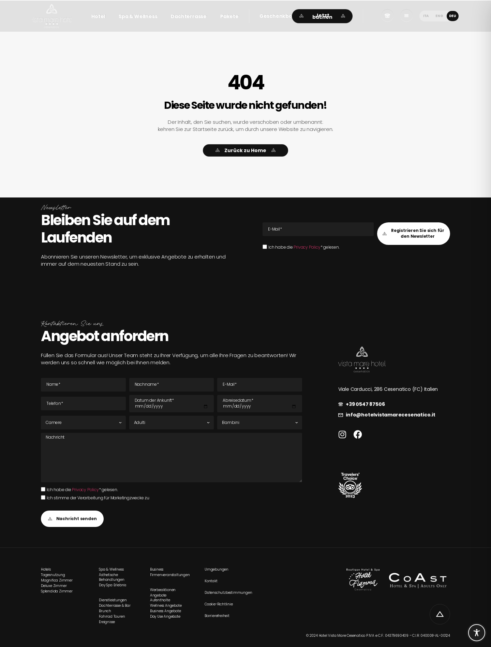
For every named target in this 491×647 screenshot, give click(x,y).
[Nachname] (171, 385)
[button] (280, 16)
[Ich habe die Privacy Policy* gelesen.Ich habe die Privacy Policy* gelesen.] (265, 247)
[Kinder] (259, 422)
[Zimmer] (83, 422)
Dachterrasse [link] (189, 16)
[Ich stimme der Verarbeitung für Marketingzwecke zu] (43, 497)
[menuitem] (426, 15)
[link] (52, 16)
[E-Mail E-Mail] (318, 229)
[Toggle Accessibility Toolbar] (476, 632)
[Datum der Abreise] (259, 404)
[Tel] (83, 403)
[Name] (83, 385)
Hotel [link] (98, 16)
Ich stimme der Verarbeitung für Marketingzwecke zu (98, 498)
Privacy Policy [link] (307, 247)
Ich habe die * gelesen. (304, 247)
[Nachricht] (171, 457)
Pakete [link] (229, 16)
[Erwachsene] (171, 422)
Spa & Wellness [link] (138, 16)
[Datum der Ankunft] (171, 404)
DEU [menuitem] (452, 15)
